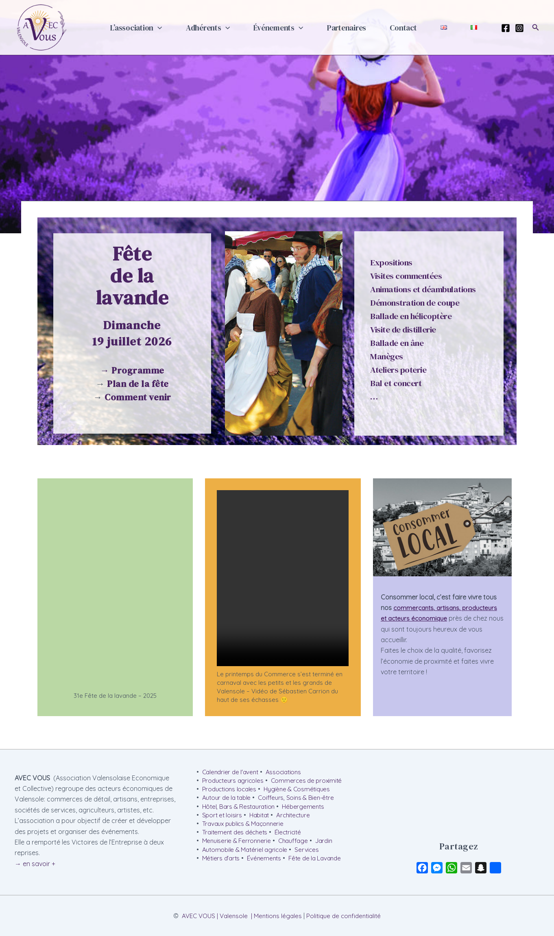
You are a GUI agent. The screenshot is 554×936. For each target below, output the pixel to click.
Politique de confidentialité (346, 916)
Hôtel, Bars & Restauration (240, 808)
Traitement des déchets (236, 836)
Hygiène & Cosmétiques (301, 790)
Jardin (329, 845)
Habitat (262, 818)
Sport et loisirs (222, 818)
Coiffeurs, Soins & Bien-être (301, 799)
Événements (306, 27)
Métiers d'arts (222, 863)
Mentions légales (277, 916)
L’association (177, 27)
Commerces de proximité (310, 781)
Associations (287, 772)
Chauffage (296, 845)
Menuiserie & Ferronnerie (237, 845)
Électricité (293, 836)
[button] (198, 27)
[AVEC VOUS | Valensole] (41, 27)
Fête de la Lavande (320, 863)
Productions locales (230, 790)
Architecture (298, 818)
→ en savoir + (35, 864)
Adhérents (242, 27)
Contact (419, 27)
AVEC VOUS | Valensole (211, 916)
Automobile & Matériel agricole (246, 854)
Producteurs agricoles (234, 781)
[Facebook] (505, 28)
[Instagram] (519, 28)
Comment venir (138, 397)
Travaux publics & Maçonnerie (245, 827)
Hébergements (308, 808)
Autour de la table (228, 799)
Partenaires (368, 27)
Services (310, 854)
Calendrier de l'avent (232, 772)
